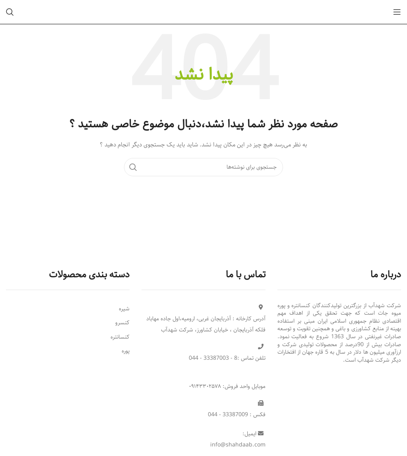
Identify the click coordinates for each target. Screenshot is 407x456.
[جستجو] (10, 12)
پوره (126, 351)
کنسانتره (120, 337)
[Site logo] (203, 12)
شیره (124, 308)
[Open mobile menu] (397, 12)
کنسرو (122, 322)
